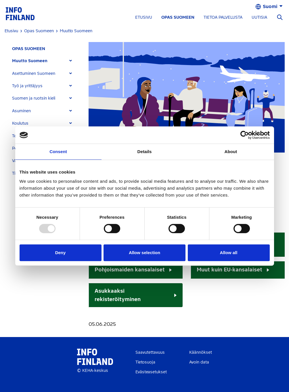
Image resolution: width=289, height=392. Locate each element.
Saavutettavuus (150, 352)
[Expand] (70, 61)
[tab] (44, 61)
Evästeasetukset (151, 372)
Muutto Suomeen (29, 60)
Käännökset (200, 352)
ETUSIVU (143, 17)
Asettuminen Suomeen (33, 73)
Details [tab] (144, 151)
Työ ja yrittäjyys (27, 85)
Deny (60, 252)
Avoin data (199, 362)
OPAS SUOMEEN (177, 17)
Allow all (229, 252)
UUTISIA (259, 17)
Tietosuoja (145, 362)
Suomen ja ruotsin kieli (33, 98)
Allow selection (144, 252)
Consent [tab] (58, 151)
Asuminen (21, 111)
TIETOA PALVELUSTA (223, 17)
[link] (20, 13)
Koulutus (20, 123)
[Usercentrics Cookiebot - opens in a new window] (244, 135)
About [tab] (231, 151)
